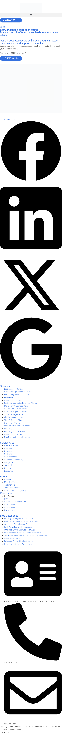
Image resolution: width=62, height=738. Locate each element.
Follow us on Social (8, 119)
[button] (31, 15)
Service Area (7, 442)
